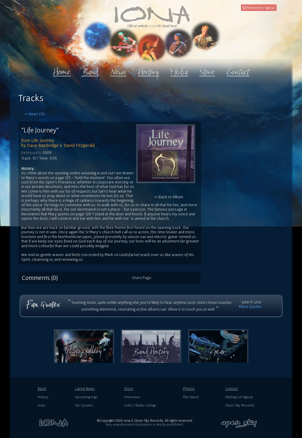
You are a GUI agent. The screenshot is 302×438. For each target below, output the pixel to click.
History (43, 397)
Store (128, 388)
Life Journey (42, 140)
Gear (41, 405)
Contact (231, 388)
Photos (189, 388)
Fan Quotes (84, 405)
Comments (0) (40, 277)
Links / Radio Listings (140, 405)
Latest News (85, 388)
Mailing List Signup (239, 397)
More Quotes (250, 306)
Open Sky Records (239, 405)
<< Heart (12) (34, 113)
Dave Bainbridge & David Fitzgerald (61, 145)
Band (42, 388)
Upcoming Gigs (86, 397)
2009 (46, 152)
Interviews (132, 397)
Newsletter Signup (259, 7)
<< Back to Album (165, 161)
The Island (190, 397)
